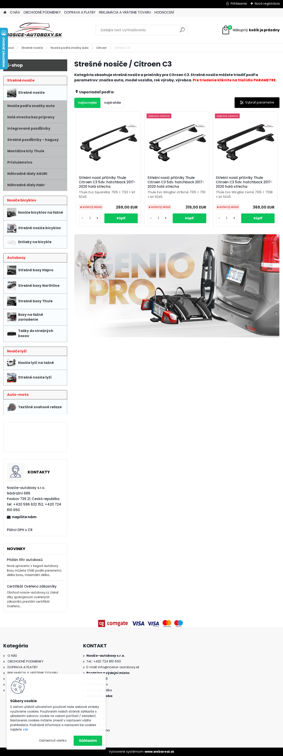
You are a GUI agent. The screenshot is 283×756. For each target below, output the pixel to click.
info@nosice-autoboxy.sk (118, 667)
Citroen (101, 48)
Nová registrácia (267, 3)
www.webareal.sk (159, 751)
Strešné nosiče (32, 48)
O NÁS (15, 12)
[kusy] (90, 218)
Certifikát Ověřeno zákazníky (32, 586)
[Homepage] (4, 12)
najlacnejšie (87, 102)
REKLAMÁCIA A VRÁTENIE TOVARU (125, 12)
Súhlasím (88, 740)
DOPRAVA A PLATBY (80, 12)
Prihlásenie (239, 3)
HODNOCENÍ (164, 12)
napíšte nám (24, 517)
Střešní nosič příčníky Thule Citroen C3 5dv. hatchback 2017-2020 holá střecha (107, 182)
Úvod (10, 48)
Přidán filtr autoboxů (25, 559)
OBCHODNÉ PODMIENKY (42, 12)
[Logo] (33, 30)
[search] (182, 31)
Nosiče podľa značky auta (69, 48)
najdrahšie (112, 102)
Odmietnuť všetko (53, 740)
